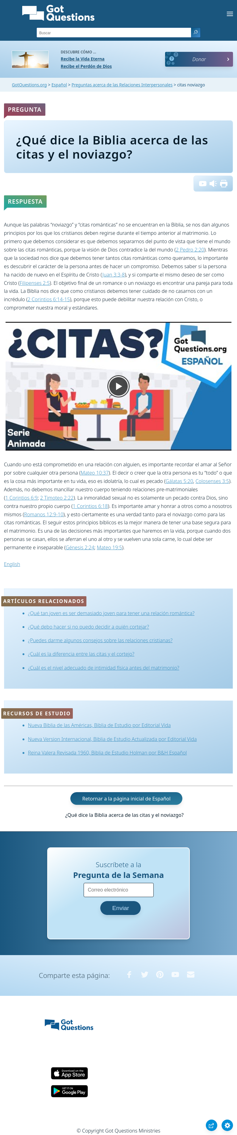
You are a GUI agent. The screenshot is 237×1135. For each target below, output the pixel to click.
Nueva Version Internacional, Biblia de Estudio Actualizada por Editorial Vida (112, 739)
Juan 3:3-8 (113, 274)
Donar (199, 59)
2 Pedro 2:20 (190, 249)
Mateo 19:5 (109, 547)
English (12, 564)
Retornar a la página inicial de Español (126, 798)
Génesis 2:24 (80, 547)
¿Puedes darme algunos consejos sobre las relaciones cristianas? (100, 640)
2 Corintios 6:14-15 (48, 299)
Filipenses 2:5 (35, 283)
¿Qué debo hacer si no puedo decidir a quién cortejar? (88, 626)
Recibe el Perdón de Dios (86, 66)
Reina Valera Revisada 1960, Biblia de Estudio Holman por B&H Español (107, 752)
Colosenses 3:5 (212, 481)
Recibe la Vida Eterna (83, 59)
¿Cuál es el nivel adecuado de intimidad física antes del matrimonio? (103, 667)
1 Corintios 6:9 (21, 497)
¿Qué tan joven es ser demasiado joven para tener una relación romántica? (111, 613)
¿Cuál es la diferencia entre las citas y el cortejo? (81, 654)
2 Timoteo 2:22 (56, 497)
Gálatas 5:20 (179, 481)
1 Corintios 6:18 (90, 506)
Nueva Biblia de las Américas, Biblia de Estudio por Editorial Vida (99, 725)
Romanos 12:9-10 (43, 514)
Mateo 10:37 (95, 472)
